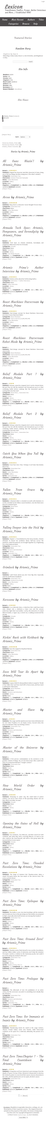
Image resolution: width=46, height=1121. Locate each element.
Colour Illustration (12, 180)
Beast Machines (15, 317)
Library (11, 252)
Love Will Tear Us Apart (20, 672)
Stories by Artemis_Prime (10, 143)
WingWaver (6, 54)
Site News (23, 99)
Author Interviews (24, 281)
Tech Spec (10, 250)
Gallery (11, 181)
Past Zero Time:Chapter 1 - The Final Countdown (23, 1058)
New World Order (19, 785)
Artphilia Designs (22, 1115)
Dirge (14, 54)
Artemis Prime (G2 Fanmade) (19, 178)
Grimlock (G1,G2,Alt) (17, 580)
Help (35, 23)
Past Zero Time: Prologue (20, 978)
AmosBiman (18, 89)
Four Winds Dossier (13, 254)
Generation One (15, 206)
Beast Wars (14, 393)
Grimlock (8, 567)
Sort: (17, 137)
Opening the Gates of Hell (20, 823)
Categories (13, 23)
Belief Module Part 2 (20, 414)
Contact (16, 116)
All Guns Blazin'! (18, 161)
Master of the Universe (20, 747)
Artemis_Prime (12, 165)
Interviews (14, 281)
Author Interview (12, 284)
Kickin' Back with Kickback (21, 637)
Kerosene (8, 600)
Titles (41, 19)
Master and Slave (19, 710)
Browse (25, 23)
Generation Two (16, 176)
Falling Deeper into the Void (21, 527)
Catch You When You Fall (20, 453)
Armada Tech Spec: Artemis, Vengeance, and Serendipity (23, 229)
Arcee (6, 197)
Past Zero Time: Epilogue (20, 901)
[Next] (25, 1096)
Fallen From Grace (19, 490)
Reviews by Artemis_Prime (10, 145)
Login (43, 1)
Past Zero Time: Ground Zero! (23, 939)
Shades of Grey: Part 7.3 (15, 965)
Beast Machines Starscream (21, 302)
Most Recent (17, 19)
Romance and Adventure (14, 550)
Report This (6, 134)
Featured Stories (23, 37)
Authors (31, 19)
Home (4, 19)
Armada (13, 246)
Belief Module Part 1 (20, 374)
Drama (9, 396)
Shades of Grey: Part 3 (14, 400)
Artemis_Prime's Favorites (10, 146)
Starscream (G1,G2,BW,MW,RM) (20, 318)
